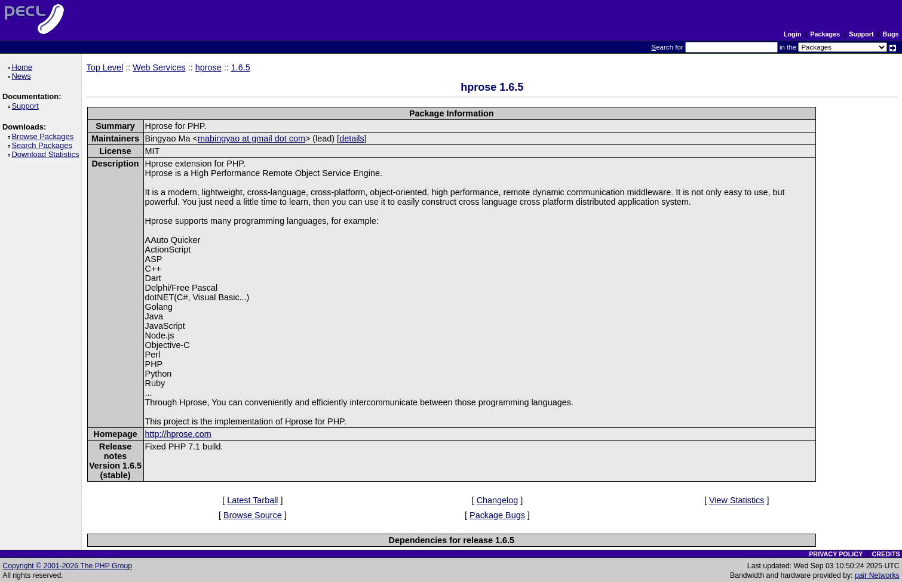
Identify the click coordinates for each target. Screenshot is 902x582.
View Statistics (737, 500)
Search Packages (43, 145)
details (351, 138)
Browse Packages (44, 136)
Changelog (498, 500)
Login (792, 34)
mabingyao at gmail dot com (251, 138)
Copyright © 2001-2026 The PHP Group (67, 566)
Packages (825, 34)
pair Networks (877, 575)
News (23, 76)
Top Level (105, 67)
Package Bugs (497, 515)
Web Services (159, 67)
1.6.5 (240, 67)
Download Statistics (47, 154)
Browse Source (252, 515)
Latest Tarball (252, 500)
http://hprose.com (178, 434)
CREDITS (886, 554)
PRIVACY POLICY (836, 554)
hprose (208, 67)
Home (23, 67)
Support (861, 34)
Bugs (891, 34)
